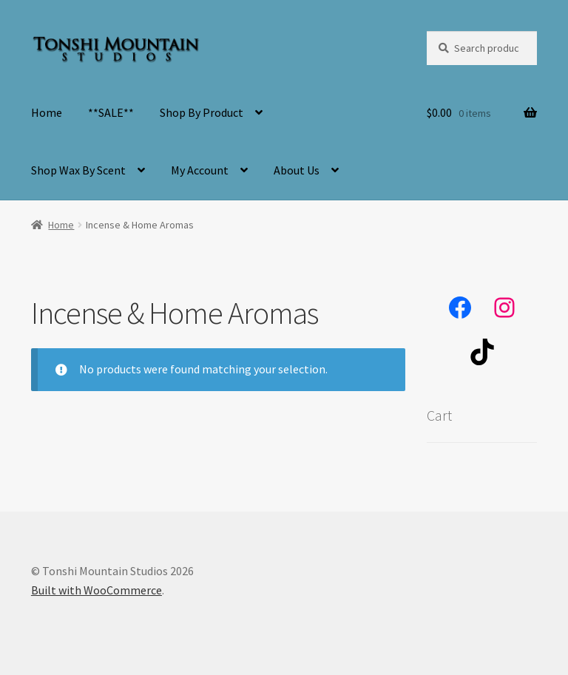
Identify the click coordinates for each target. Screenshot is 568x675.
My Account (200, 170)
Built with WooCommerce (96, 590)
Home (46, 112)
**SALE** (111, 112)
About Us (297, 170)
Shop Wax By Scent (78, 170)
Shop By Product (201, 112)
